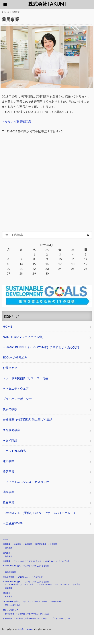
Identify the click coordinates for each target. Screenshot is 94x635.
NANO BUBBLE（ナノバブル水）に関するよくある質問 (42, 347)
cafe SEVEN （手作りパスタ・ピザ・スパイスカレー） (41, 512)
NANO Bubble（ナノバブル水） (24, 337)
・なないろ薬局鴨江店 (16, 121)
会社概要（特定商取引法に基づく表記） (29, 419)
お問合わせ (10, 367)
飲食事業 (8, 502)
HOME (7, 326)
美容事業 (8, 471)
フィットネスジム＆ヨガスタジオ (27, 481)
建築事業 (8, 461)
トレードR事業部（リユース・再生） (27, 378)
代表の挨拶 (10, 409)
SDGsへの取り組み (15, 357)
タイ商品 (11, 440)
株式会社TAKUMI (47, 4)
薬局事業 (8, 492)
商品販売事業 (11, 430)
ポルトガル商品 (15, 450)
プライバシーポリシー (17, 398)
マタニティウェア (17, 388)
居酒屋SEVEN (14, 523)
